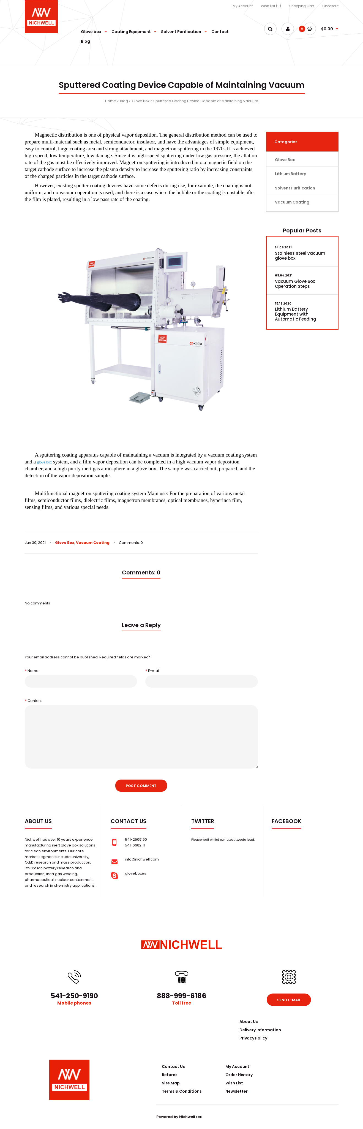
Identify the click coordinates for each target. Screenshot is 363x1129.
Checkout (330, 6)
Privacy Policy (253, 1038)
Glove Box (140, 101)
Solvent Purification (295, 188)
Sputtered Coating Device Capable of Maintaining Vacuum (205, 101)
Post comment (141, 785)
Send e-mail (289, 1000)
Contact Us (173, 1066)
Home (110, 101)
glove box (44, 462)
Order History (239, 1075)
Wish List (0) (271, 6)
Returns (170, 1075)
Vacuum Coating (93, 542)
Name (33, 670)
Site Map (171, 1083)
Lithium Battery (290, 174)
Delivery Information (260, 1030)
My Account (243, 6)
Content (35, 700)
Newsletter (236, 1091)
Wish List (234, 1083)
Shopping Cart (301, 6)
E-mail (154, 670)
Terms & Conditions (182, 1091)
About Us (248, 1021)
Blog (124, 101)
